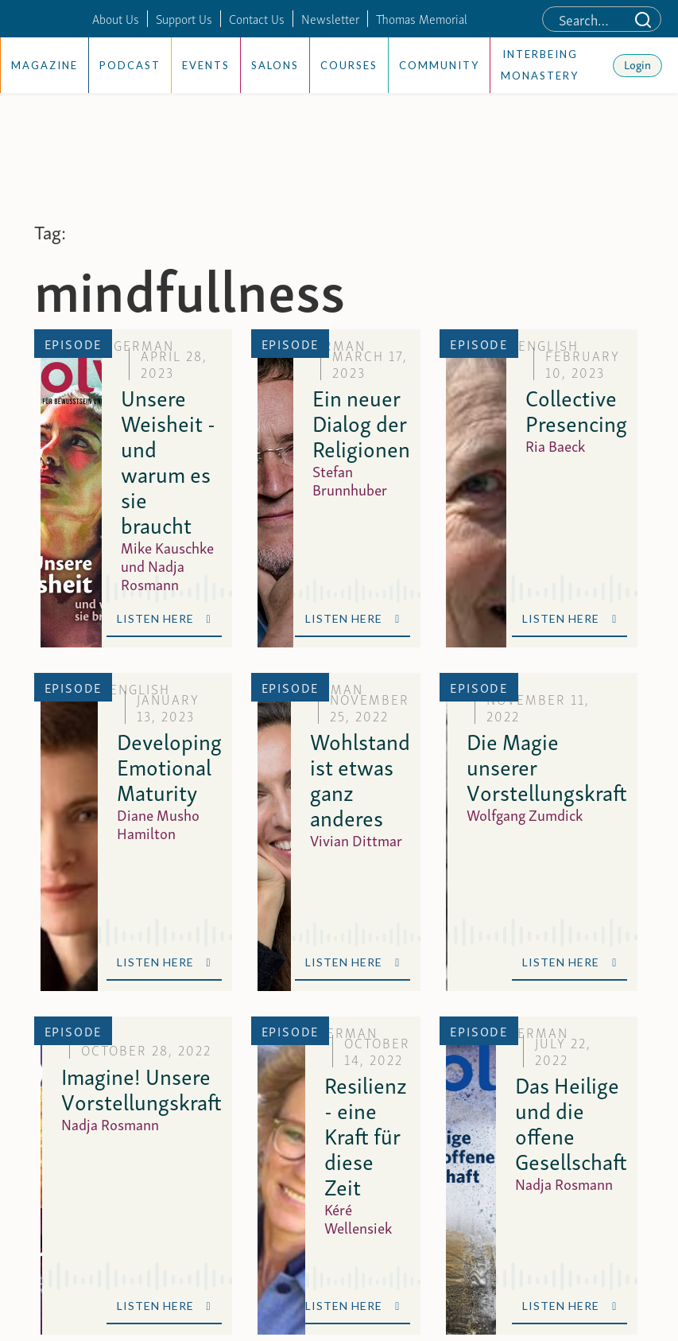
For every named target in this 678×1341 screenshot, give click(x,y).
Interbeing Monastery (540, 65)
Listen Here (164, 618)
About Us (115, 18)
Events (206, 65)
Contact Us (257, 18)
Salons (275, 65)
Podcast (130, 65)
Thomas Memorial (421, 18)
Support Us (184, 18)
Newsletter (330, 18)
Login (637, 63)
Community (439, 65)
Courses (349, 65)
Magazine (44, 65)
